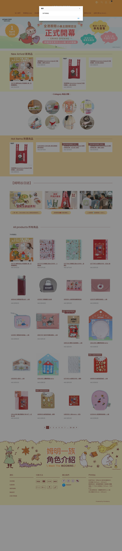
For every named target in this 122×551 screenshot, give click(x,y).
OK (78, 18)
